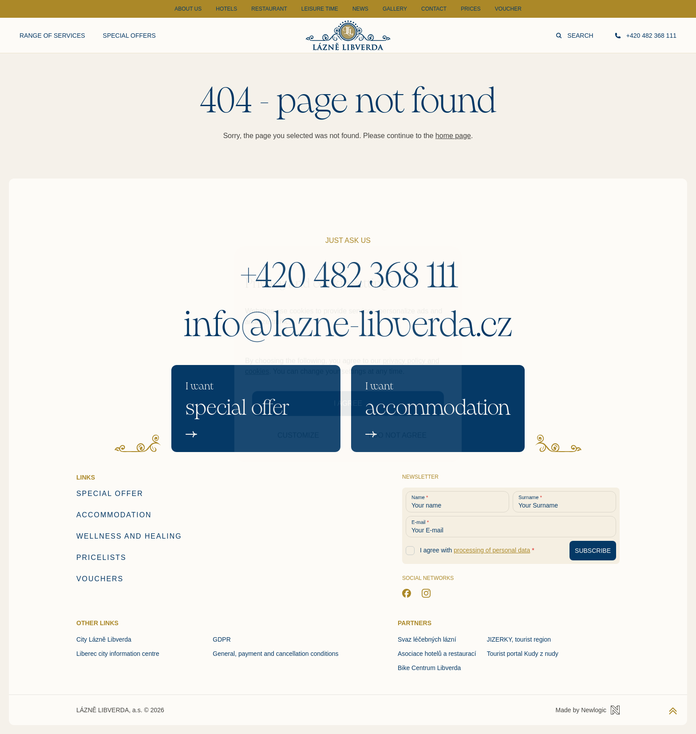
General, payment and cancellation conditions (275, 653)
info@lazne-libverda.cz (348, 324)
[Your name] (457, 502)
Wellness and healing (129, 536)
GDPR (221, 639)
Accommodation (114, 515)
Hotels (226, 9)
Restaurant (269, 9)
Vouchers (99, 579)
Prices (471, 9)
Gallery (395, 9)
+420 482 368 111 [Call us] (645, 35)
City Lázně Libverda (103, 639)
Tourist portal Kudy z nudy (522, 653)
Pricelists (101, 557)
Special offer (109, 493)
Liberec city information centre (117, 653)
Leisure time (319, 9)
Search (574, 35)
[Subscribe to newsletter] (592, 550)
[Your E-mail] (511, 526)
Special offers (129, 35)
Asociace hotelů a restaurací (437, 653)
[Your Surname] (564, 502)
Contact (434, 9)
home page (453, 135)
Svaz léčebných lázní (427, 639)
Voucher (508, 9)
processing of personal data (492, 550)
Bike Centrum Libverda (429, 667)
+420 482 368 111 (348, 275)
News (360, 9)
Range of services (52, 35)
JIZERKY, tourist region (519, 639)
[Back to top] (672, 710)
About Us (188, 9)
